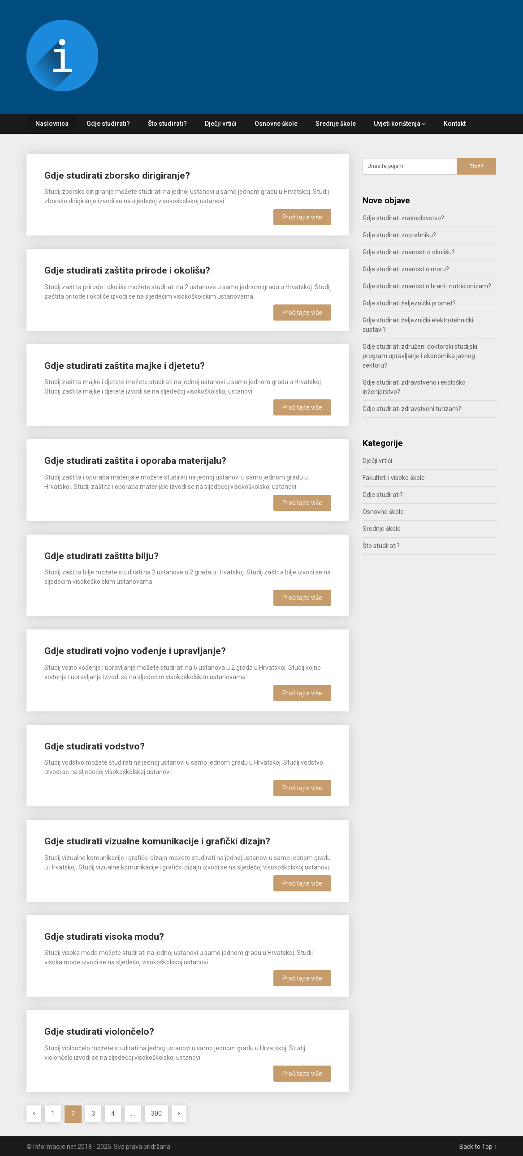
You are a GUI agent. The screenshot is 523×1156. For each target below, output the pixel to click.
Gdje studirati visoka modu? (104, 936)
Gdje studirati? (108, 123)
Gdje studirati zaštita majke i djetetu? (124, 365)
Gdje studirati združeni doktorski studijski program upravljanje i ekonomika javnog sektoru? (420, 356)
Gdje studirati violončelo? (99, 1031)
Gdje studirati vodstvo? (94, 746)
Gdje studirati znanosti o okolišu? (409, 252)
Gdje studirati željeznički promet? (409, 303)
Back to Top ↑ (478, 1146)
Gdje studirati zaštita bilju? (101, 556)
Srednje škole (336, 123)
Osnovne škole (276, 123)
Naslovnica (52, 123)
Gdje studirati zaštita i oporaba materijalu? (135, 460)
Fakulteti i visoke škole (394, 477)
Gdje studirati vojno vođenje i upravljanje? (135, 651)
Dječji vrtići (221, 123)
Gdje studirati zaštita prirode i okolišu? (127, 270)
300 (156, 1113)
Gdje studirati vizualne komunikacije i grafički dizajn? (157, 841)
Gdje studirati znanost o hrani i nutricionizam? (427, 286)
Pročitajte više (302, 217)
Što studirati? (167, 123)
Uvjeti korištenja (397, 123)
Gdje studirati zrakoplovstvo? (403, 218)
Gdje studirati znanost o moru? (406, 269)
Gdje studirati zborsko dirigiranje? (117, 175)
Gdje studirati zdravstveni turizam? (412, 408)
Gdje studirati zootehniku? (399, 235)
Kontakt (455, 123)
